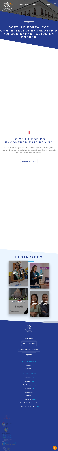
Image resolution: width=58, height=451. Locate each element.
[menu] (55, 3)
